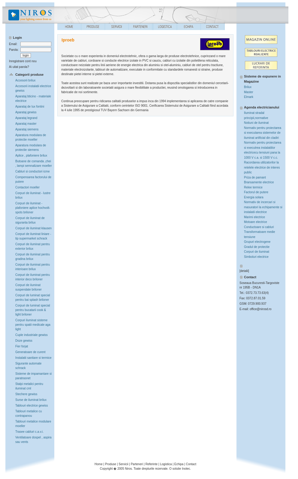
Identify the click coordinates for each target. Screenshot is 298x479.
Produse (110, 464)
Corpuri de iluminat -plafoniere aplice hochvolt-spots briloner (32, 208)
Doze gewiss (23, 340)
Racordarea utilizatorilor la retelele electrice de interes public (262, 167)
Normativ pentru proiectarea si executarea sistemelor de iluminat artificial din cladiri (262, 132)
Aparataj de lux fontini (29, 106)
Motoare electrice (255, 222)
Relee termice (253, 187)
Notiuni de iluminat (256, 122)
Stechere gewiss (26, 394)
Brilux (247, 87)
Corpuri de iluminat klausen (33, 228)
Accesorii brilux (25, 80)
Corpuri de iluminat (256, 251)
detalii (244, 271)
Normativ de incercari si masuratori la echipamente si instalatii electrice (263, 207)
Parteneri (137, 464)
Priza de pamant (255, 177)
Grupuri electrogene (257, 241)
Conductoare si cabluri (259, 227)
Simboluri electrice (256, 256)
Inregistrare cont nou (23, 61)
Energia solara (253, 197)
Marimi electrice (254, 217)
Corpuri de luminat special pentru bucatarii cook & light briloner (32, 310)
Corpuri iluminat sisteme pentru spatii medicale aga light (32, 325)
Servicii (123, 464)
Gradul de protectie (256, 247)
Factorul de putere (256, 192)
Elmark (248, 97)
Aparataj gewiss (26, 112)
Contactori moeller (27, 187)
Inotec (186, 468)
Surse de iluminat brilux (31, 399)
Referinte (151, 464)
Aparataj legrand (26, 118)
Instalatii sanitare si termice (33, 357)
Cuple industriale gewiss (31, 335)
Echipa (179, 464)
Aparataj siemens (26, 129)
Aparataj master (26, 123)
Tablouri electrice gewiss (31, 405)
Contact (191, 464)
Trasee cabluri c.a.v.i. (29, 431)
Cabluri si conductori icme (32, 171)
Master (248, 92)
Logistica (166, 464)
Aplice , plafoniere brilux (31, 155)
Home (99, 464)
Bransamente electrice (259, 182)
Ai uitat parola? (19, 67)
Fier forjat (21, 346)
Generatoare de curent (30, 352)
